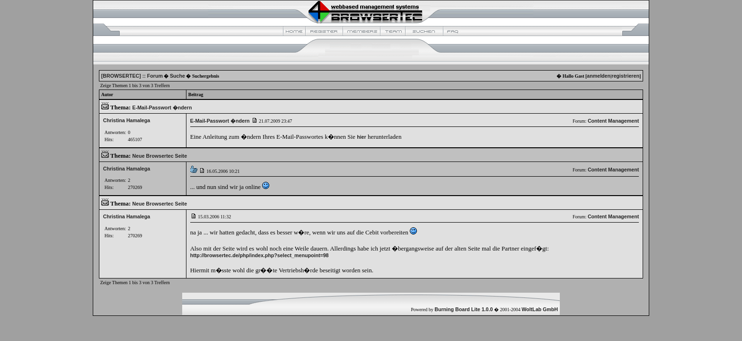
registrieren (625, 76)
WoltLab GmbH (539, 309)
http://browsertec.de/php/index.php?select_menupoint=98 (259, 255)
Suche (177, 76)
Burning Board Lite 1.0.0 (463, 309)
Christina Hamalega (126, 120)
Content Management (613, 121)
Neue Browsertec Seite (159, 156)
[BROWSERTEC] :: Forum (132, 76)
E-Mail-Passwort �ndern (162, 107)
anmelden (598, 76)
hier (361, 137)
